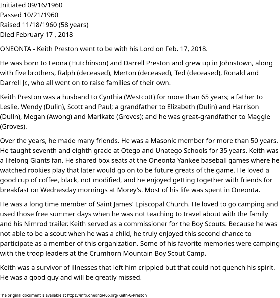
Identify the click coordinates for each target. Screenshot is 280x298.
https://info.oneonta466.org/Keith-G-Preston (107, 295)
